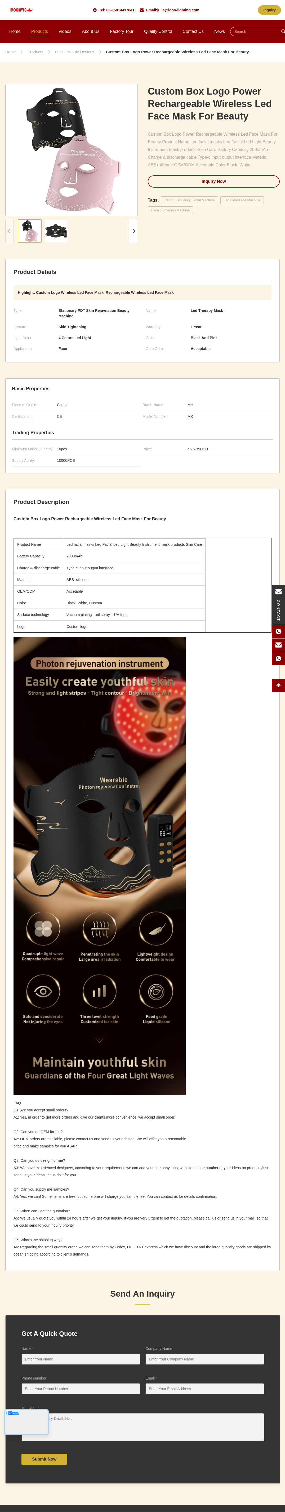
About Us (90, 31)
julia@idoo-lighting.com (178, 10)
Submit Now (44, 1463)
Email (151, 1378)
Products (39, 31)
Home (15, 31)
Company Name (158, 1348)
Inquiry (269, 10)
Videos (65, 31)
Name (27, 1348)
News (219, 31)
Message (30, 1408)
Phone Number (33, 1378)
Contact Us (193, 31)
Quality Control (158, 31)
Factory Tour (121, 31)
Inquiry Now (214, 181)
